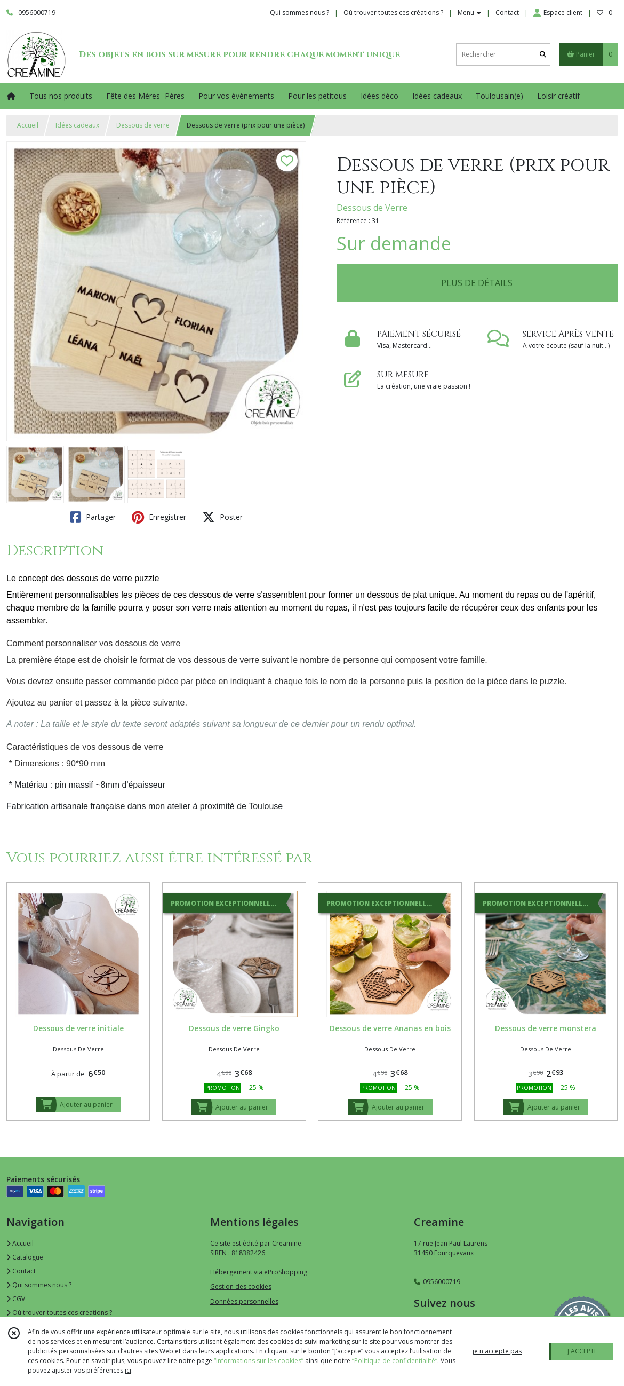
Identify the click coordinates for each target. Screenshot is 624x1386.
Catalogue (24, 1257)
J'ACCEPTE (582, 1351)
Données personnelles (244, 1301)
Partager (93, 517)
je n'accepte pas (497, 1351)
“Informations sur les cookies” (258, 1360)
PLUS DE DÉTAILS (477, 283)
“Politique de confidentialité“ (394, 1360)
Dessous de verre (143, 125)
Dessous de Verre (372, 207)
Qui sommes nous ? (38, 1284)
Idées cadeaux (77, 125)
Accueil (27, 125)
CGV (15, 1298)
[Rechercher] (543, 54)
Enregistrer (159, 517)
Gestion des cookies (240, 1286)
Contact (507, 12)
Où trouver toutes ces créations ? (59, 1312)
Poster (222, 517)
